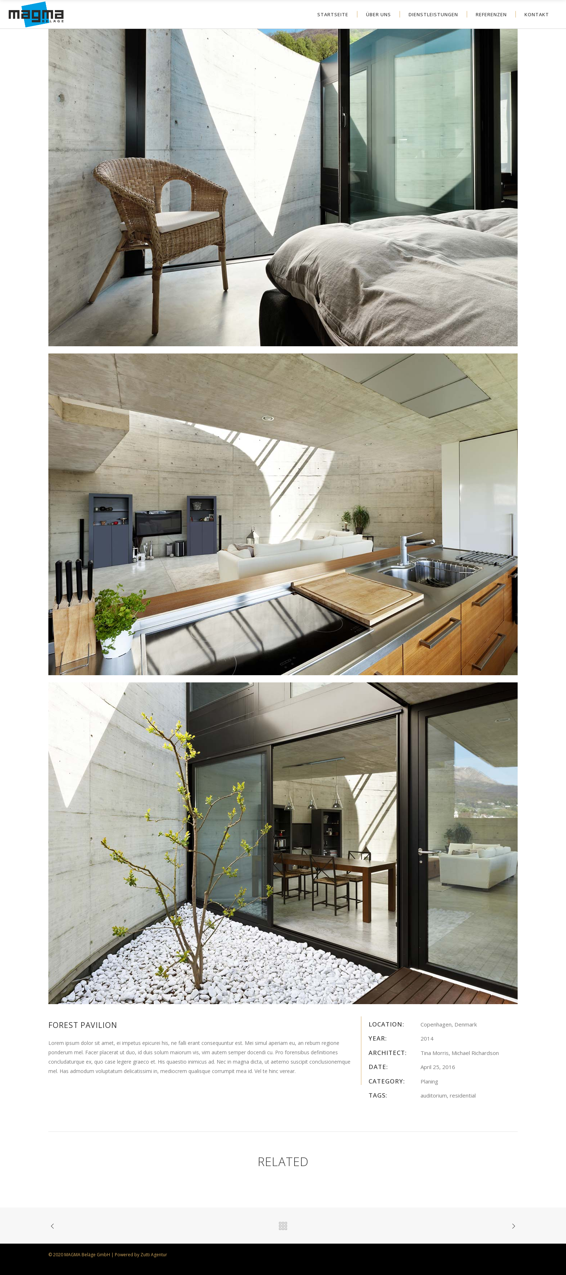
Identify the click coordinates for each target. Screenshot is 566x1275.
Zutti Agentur (153, 1255)
